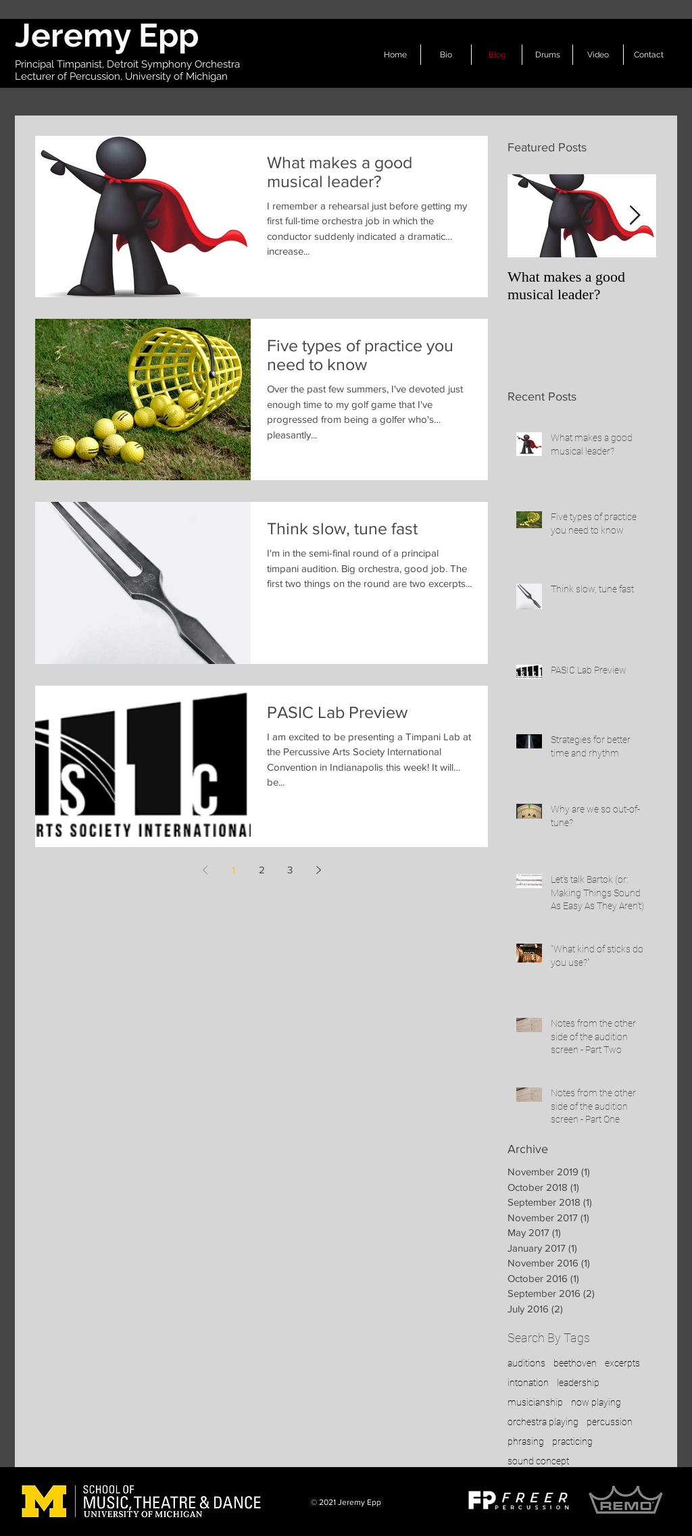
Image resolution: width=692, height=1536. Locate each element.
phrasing (526, 1441)
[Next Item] (634, 215)
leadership (578, 1382)
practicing (572, 1441)
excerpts (622, 1363)
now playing (596, 1402)
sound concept (538, 1461)
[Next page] (318, 870)
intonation (528, 1382)
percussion (610, 1421)
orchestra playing (543, 1421)
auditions (526, 1363)
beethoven (575, 1363)
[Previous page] (205, 870)
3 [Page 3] (290, 869)
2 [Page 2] (262, 869)
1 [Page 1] (233, 869)
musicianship (535, 1402)
